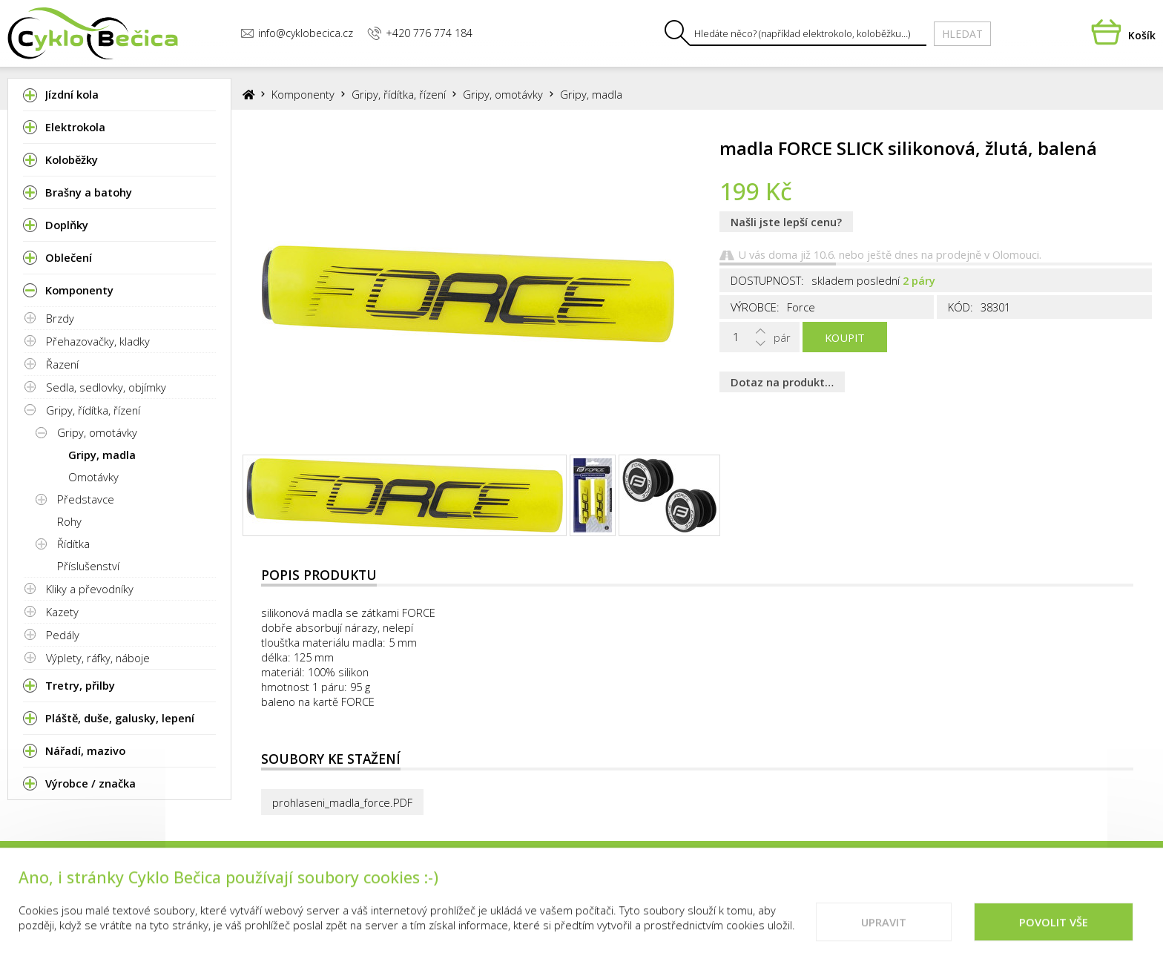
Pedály (62, 634)
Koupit (845, 337)
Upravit (883, 930)
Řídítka (73, 543)
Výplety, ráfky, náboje (98, 657)
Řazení (62, 364)
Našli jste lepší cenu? (786, 221)
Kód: (960, 307)
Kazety (62, 611)
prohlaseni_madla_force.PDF (342, 802)
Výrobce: (755, 307)
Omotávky (93, 476)
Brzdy (60, 318)
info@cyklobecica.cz (296, 33)
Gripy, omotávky (97, 432)
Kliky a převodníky (90, 588)
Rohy (69, 521)
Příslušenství (88, 565)
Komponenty (303, 94)
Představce (85, 499)
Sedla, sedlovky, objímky (106, 387)
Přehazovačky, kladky (98, 341)
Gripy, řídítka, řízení (93, 410)
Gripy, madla (102, 454)
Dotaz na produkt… (782, 381)
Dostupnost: (767, 280)
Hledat (962, 34)
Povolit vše (1053, 930)
